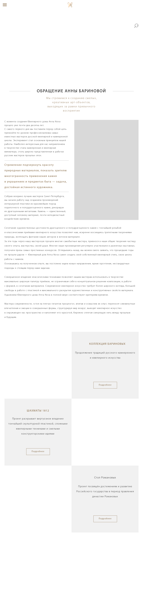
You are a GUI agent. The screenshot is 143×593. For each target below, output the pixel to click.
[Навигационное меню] (5, 4)
